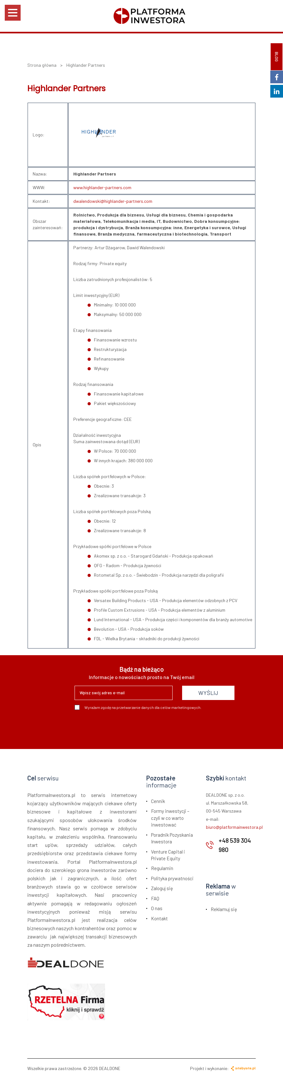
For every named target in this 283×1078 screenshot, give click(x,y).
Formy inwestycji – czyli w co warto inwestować (170, 817)
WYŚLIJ (208, 692)
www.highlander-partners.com (102, 187)
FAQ (155, 898)
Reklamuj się (224, 909)
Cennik (158, 801)
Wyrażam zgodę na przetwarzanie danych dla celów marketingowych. (138, 707)
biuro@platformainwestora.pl (234, 827)
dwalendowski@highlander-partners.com (112, 201)
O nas (156, 908)
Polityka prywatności (172, 878)
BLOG (276, 57)
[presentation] (123, 727)
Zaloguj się (162, 888)
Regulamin (162, 868)
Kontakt (159, 918)
